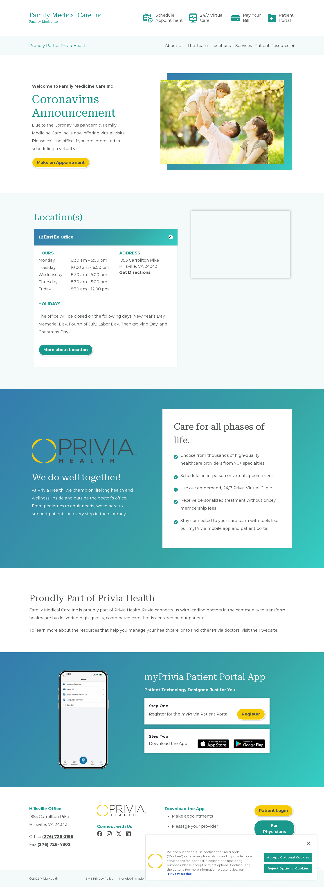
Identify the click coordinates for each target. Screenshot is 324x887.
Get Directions (135, 272)
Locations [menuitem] (221, 45)
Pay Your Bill (252, 18)
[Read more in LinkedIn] (129, 834)
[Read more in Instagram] (110, 834)
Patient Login (273, 810)
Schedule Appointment (169, 18)
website (269, 630)
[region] (231, 857)
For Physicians (274, 828)
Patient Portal (286, 18)
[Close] (309, 843)
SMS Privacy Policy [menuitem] (99, 878)
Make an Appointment (61, 162)
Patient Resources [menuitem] (273, 45)
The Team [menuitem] (197, 45)
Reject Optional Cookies (288, 868)
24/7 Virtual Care (212, 18)
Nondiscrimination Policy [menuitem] (137, 878)
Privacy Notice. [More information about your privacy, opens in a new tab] (180, 874)
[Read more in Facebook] (100, 834)
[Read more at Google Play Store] (249, 743)
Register (251, 714)
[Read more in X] (119, 834)
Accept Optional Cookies (288, 857)
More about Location (65, 349)
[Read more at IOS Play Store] (213, 743)
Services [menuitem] (243, 45)
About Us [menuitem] (174, 45)
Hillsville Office (55, 237)
